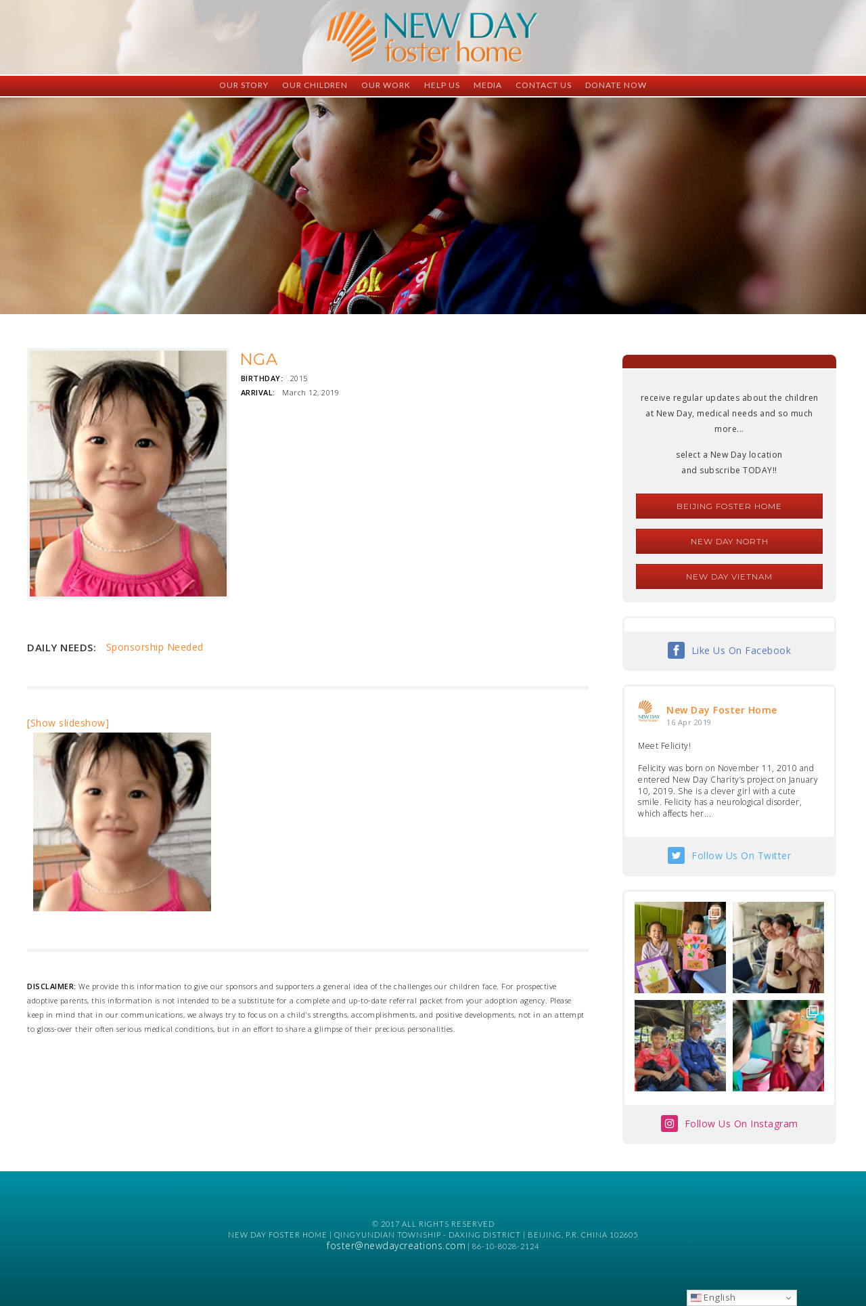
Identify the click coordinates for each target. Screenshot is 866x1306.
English (713, 1297)
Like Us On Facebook (741, 650)
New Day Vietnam (729, 576)
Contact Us (544, 85)
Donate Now (616, 85)
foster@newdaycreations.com (396, 1245)
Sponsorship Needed (155, 646)
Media (488, 85)
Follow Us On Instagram (741, 1123)
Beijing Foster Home (729, 506)
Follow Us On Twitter (741, 855)
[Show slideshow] (68, 722)
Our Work (386, 85)
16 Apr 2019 (689, 722)
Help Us (442, 85)
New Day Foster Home (721, 709)
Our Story (244, 85)
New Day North (730, 541)
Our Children (315, 85)
